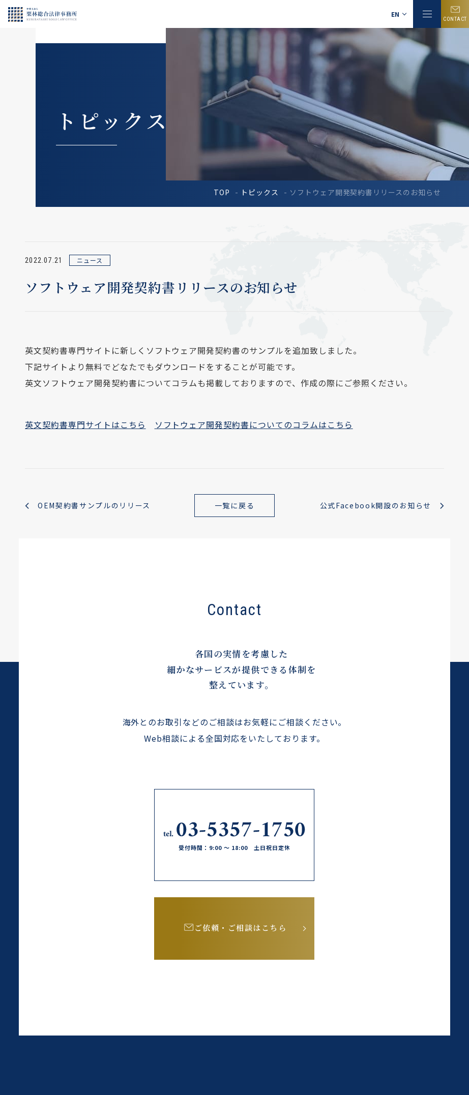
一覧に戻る (234, 505)
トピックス (260, 192)
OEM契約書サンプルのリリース (94, 505)
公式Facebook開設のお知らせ (375, 505)
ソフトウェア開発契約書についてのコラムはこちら (254, 424)
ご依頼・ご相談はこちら (241, 929)
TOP (222, 192)
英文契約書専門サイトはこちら (85, 424)
